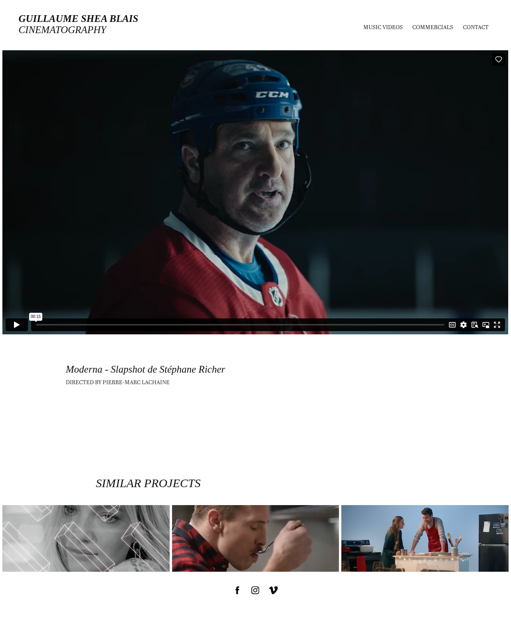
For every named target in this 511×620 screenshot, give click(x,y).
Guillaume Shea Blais (78, 18)
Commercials (432, 27)
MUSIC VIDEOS (383, 27)
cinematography (62, 29)
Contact (476, 27)
